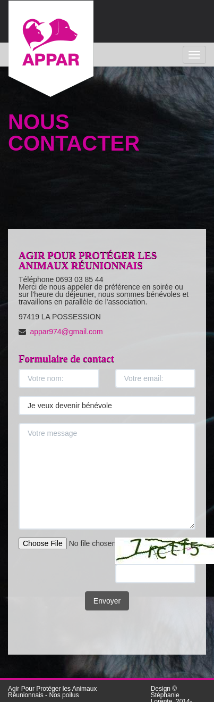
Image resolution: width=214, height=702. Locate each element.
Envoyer (107, 601)
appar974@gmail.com (66, 331)
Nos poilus (64, 695)
